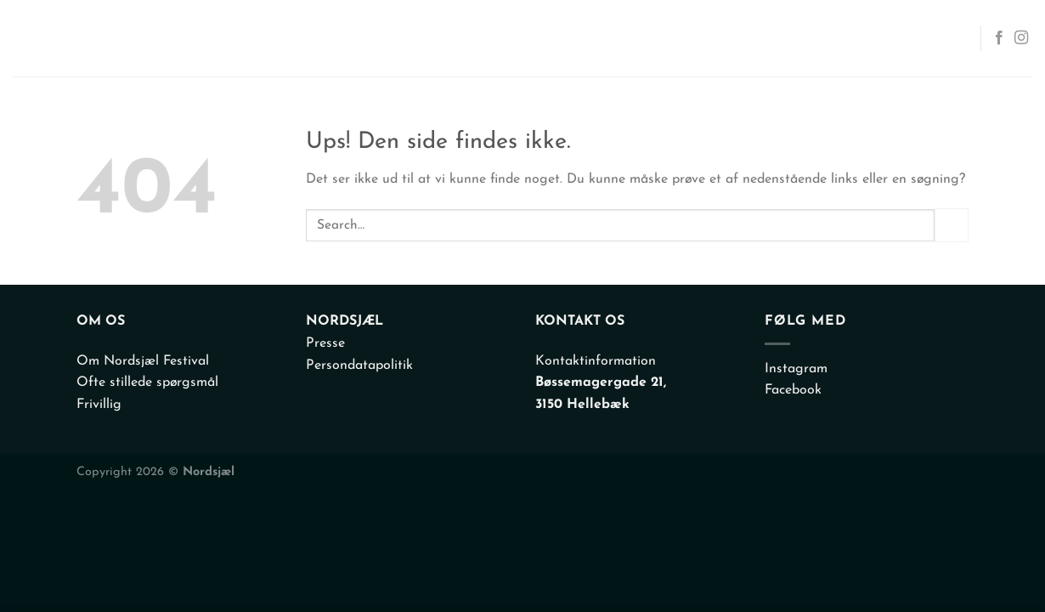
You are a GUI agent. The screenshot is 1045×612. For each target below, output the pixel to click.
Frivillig (98, 404)
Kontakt (922, 38)
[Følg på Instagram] (1021, 38)
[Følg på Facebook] (999, 38)
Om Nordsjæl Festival (142, 361)
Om (780, 38)
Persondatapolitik (359, 365)
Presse (325, 343)
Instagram (796, 369)
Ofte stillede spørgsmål (147, 382)
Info (837, 38)
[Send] (952, 224)
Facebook (793, 390)
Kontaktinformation (595, 361)
